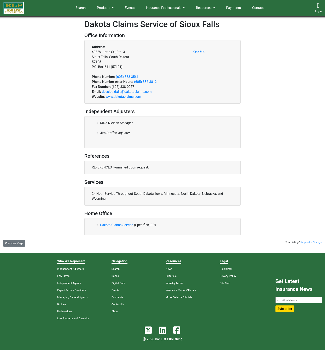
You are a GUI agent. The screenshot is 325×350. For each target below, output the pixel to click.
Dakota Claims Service (117, 225)
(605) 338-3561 (127, 77)
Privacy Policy (228, 275)
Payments (233, 8)
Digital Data (118, 283)
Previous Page (14, 243)
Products (104, 8)
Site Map (225, 283)
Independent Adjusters (70, 268)
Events (130, 8)
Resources (204, 8)
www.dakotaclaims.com (123, 97)
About (115, 311)
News (169, 268)
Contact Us (118, 304)
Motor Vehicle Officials (179, 297)
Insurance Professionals (164, 8)
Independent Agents (69, 283)
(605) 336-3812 (145, 82)
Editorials (171, 275)
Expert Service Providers (71, 290)
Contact (258, 8)
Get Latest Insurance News (294, 285)
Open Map (199, 51)
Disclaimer (226, 268)
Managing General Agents (72, 297)
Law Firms (63, 275)
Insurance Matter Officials (181, 290)
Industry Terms (174, 283)
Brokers (61, 304)
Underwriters (64, 311)
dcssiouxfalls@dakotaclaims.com (127, 92)
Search (80, 8)
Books (115, 275)
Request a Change (311, 242)
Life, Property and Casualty (73, 318)
